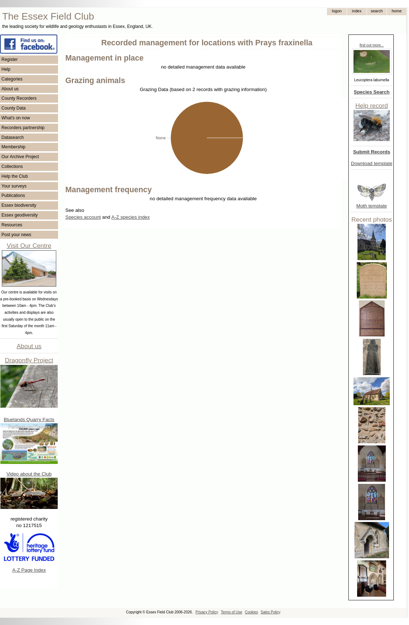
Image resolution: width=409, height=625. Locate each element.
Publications (13, 195)
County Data (13, 108)
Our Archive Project (20, 156)
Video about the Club (29, 474)
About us (10, 88)
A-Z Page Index (29, 570)
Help (6, 69)
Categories (12, 79)
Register (9, 59)
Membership (13, 146)
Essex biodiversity (18, 205)
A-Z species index (130, 217)
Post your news (16, 234)
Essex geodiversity (19, 215)
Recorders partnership (23, 127)
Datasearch (12, 137)
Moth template (371, 206)
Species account (83, 217)
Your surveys (13, 186)
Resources (11, 224)
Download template (371, 163)
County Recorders (19, 98)
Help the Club (14, 176)
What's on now (15, 117)
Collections (12, 166)
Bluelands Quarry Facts (29, 419)
